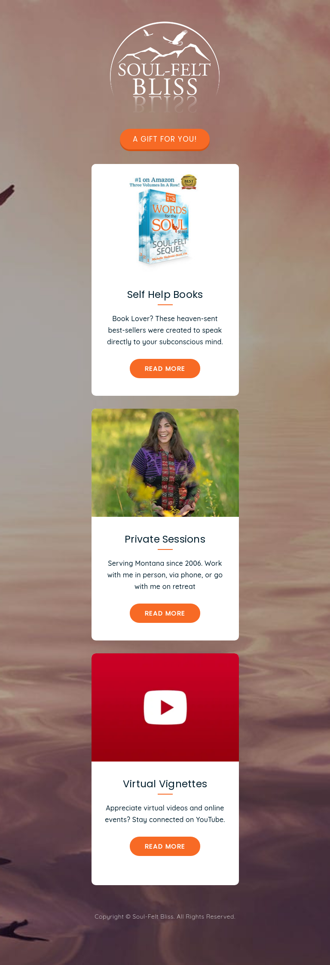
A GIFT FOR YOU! (165, 139)
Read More (165, 368)
